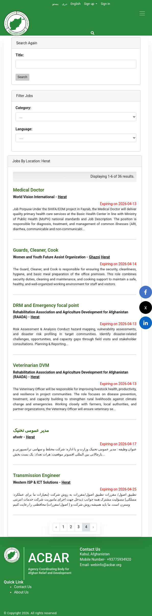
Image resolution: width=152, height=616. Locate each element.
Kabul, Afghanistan (95, 554)
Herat (62, 197)
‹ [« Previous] (56, 527)
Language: (24, 129)
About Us (21, 592)
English (76, 4)
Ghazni (94, 257)
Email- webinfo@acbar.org (100, 565)
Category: (23, 108)
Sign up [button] (89, 4)
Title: (20, 55)
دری (64, 4)
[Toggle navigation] (142, 13)
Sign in (105, 4)
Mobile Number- (105, 559)
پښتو (55, 4)
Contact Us (23, 587)
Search (22, 77)
